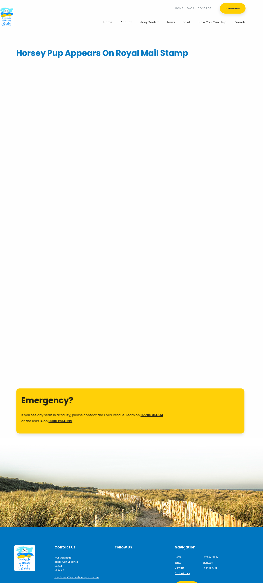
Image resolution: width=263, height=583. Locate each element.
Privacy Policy (210, 544)
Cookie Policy (182, 561)
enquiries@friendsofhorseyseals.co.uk (76, 565)
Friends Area (210, 555)
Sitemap (207, 550)
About (125, 22)
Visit (186, 22)
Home (179, 8)
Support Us (187, 574)
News (171, 22)
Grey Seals (148, 22)
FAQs (190, 8)
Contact (204, 8)
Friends (240, 22)
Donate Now (233, 8)
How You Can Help (212, 22)
